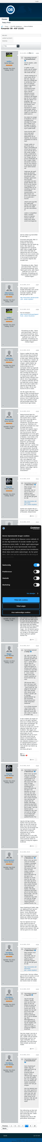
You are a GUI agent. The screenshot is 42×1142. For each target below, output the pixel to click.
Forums (4, 19)
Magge (9, 654)
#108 (37, 309)
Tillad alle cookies (21, 600)
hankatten (9, 358)
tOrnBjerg (9, 953)
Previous (5, 1126)
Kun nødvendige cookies (21, 612)
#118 (37, 944)
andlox (9, 61)
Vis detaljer (31, 593)
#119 (37, 989)
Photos (4, 41)
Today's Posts (6, 22)
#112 (37, 522)
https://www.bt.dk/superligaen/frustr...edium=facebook (29, 315)
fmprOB (9, 487)
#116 (37, 766)
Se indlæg (25, 60)
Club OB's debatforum (16, 26)
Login (37, 1)
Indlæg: (7, 70)
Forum (6, 26)
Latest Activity (7, 38)
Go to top (37, 1135)
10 (34, 1126)
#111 (37, 479)
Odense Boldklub (28, 26)
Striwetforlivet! (9, 860)
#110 (37, 411)
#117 (37, 852)
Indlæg (4, 35)
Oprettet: (6, 68)
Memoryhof (9, 419)
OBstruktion (9, 293)
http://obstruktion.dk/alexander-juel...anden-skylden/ (29, 298)
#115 (37, 646)
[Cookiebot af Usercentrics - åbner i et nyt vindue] (30, 528)
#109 (37, 350)
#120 (37, 1055)
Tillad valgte (20, 606)
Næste (4, 1128)
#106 (37, 53)
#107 (37, 285)
